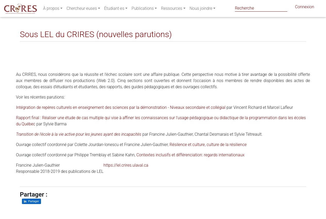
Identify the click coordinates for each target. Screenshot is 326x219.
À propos (51, 9)
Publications (143, 9)
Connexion (304, 7)
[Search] (261, 8)
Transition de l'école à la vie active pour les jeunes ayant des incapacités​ (78, 134)
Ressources (171, 9)
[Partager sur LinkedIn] (27, 45)
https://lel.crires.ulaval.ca (125, 165)
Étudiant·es (114, 9)
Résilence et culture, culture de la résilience (208, 144)
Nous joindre (201, 9)
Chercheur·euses (82, 9)
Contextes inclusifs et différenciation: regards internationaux (190, 154)
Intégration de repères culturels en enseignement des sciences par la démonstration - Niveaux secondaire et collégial (120, 107)
